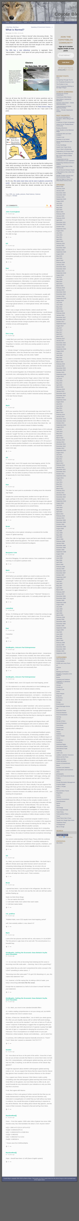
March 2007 (59, 590)
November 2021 (61, 224)
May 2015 (59, 383)
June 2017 (59, 330)
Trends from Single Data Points (65, 820)
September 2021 (61, 228)
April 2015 (59, 385)
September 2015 (61, 374)
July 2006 (59, 606)
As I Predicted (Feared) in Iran (65, 82)
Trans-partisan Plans (62, 814)
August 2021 (60, 231)
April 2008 (59, 562)
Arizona (58, 667)
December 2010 (61, 494)
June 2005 (59, 634)
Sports (58, 803)
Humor (58, 738)
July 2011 (59, 480)
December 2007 (61, 571)
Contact (61, 22)
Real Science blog (44, 106)
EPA (11, 194)
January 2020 (60, 264)
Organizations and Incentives (64, 769)
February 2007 (60, 592)
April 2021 (59, 239)
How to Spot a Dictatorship (64, 149)
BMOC (25, 22)
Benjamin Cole (11, 552)
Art (57, 669)
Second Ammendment (62, 799)
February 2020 (60, 262)
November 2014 (61, 395)
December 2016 (61, 342)
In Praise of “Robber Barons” (64, 153)
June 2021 (59, 235)
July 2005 (59, 632)
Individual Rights (61, 744)
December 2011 (61, 469)
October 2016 (60, 347)
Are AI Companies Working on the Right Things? (65, 86)
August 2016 (60, 351)
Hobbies (58, 734)
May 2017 (59, 332)
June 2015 (59, 380)
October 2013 (60, 423)
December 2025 (61, 193)
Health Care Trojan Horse (63, 147)
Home (7, 22)
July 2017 (59, 328)
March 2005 (59, 640)
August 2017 (60, 326)
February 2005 (60, 642)
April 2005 (59, 638)
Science (37, 194)
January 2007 (60, 594)
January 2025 (60, 216)
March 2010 (59, 514)
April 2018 (59, 309)
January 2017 (60, 340)
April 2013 (59, 435)
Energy (58, 702)
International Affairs (62, 746)
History (58, 731)
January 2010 (60, 518)
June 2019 (59, 279)
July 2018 (59, 302)
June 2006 (59, 609)
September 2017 (61, 323)
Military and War (61, 759)
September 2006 (61, 602)
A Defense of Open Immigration (65, 122)
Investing (59, 750)
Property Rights (60, 784)
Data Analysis (60, 693)
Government (60, 727)
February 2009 (60, 541)
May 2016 (59, 357)
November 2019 (61, 269)
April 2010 (59, 511)
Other (58, 771)
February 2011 (60, 490)
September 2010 (61, 501)
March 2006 (59, 615)
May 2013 (59, 433)
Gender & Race (60, 721)
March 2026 (59, 186)
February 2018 (60, 313)
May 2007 (59, 585)
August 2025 (60, 201)
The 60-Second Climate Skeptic (65, 170)
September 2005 (61, 628)
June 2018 (59, 304)
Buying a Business (61, 128)
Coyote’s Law (60, 137)
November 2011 (61, 471)
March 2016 (59, 361)
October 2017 (60, 321)
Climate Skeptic (16, 22)
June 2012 (59, 457)
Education (59, 700)
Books (58, 677)
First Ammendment (61, 714)
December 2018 (61, 292)
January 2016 (60, 366)
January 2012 (60, 467)
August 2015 (60, 376)
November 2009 (61, 522)
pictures (22, 194)
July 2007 (59, 581)
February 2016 (60, 364)
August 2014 (60, 402)
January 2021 (60, 245)
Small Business (60, 801)
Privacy (58, 780)
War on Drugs (60, 826)
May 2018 (59, 307)
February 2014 (60, 414)
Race (57, 788)
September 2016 (61, 349)
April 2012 (59, 461)
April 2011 (59, 486)
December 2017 (61, 317)
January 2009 (60, 543)
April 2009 (59, 537)
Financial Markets (61, 712)
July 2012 (59, 454)
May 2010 (59, 509)
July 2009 (59, 530)
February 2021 (60, 243)
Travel (58, 816)
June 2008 (59, 558)
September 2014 (61, 400)
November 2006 (61, 598)
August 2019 (60, 275)
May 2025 (59, 207)
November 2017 (61, 319)
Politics (58, 778)
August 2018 (60, 300)
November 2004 (61, 649)
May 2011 (59, 484)
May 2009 (59, 535)
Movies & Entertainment (63, 763)
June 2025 (59, 205)
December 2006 (61, 596)
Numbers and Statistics (63, 767)
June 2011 (59, 482)
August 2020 (60, 254)
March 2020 (59, 260)
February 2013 (60, 440)
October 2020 (60, 250)
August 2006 (60, 604)
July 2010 (59, 505)
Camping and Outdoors (63, 679)
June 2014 (59, 406)
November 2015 (61, 370)
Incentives (59, 742)
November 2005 (61, 623)
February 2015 (60, 389)
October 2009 (60, 524)
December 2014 (61, 393)
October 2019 (60, 271)
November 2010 (61, 497)
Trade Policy (60, 812)
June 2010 (59, 507)
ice (14, 194)
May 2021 (59, 237)
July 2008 (59, 556)
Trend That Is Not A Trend (63, 818)
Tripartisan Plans (61, 822)
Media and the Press (62, 757)
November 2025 (61, 195)
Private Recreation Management (65, 782)
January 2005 (60, 645)
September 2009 (61, 526)
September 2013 (61, 425)
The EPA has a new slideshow (18, 50)
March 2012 (59, 463)
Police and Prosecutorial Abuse (65, 776)
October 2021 (60, 226)
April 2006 (59, 613)
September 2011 (61, 476)
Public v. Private (61, 786)
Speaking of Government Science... (41, 27)
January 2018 (60, 315)
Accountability (60, 661)
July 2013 (59, 429)
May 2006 (59, 611)
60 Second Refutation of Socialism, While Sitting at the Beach (65, 118)
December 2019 (61, 266)
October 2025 (60, 197)
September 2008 (61, 552)
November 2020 (61, 247)
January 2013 (60, 442)
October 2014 (60, 397)
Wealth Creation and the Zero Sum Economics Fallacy (64, 176)
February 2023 (60, 218)
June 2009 (59, 533)
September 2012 (61, 450)
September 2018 (61, 298)
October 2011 (60, 473)
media (18, 194)
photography (60, 774)
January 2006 (60, 619)
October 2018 (60, 296)
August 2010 (60, 503)
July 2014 (59, 404)
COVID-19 (59, 687)
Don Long (9, 333)
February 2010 (60, 516)
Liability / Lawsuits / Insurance (65, 755)
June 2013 (59, 431)
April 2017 (59, 334)
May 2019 (59, 281)
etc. (57, 708)
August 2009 (60, 528)
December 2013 (61, 418)
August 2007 (60, 579)
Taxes (58, 805)
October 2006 (60, 600)
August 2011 (60, 478)
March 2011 (59, 488)
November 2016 (61, 345)
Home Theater (60, 736)
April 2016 (59, 359)
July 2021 (59, 233)
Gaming (58, 717)
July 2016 (59, 353)
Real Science (30, 194)
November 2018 (61, 294)
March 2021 (59, 241)
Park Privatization (36, 22)
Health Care (59, 729)
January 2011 (60, 492)
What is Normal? (15, 29)
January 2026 (60, 190)
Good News (59, 725)
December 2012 (61, 444)
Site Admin (59, 843)
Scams (58, 795)
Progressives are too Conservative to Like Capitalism (65, 159)
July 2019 (59, 277)
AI (57, 665)
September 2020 (61, 252)
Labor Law (59, 752)
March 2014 (59, 412)
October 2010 (60, 499)
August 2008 (60, 554)
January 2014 (60, 416)
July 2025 (59, 203)
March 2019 (59, 285)
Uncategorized (60, 824)
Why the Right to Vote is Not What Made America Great (64, 179)
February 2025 (60, 214)
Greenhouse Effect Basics (63, 97)
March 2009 (59, 539)
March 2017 (59, 336)
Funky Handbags (61, 145)
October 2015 (60, 372)
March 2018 (59, 311)
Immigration (59, 740)
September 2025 (61, 199)
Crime (58, 691)
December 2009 (61, 520)
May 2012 (59, 459)
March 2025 (59, 212)
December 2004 (61, 647)
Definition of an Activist (62, 139)
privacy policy (62, 70)
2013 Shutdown (60, 659)
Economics (59, 698)
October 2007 (60, 575)
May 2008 (59, 560)
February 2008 (60, 566)
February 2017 (60, 338)
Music (58, 765)
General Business (61, 723)
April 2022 (59, 220)
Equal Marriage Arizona (63, 706)
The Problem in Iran (62, 84)
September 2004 (61, 653)
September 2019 (61, 273)
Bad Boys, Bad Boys (13, 27)
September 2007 (61, 577)
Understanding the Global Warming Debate (63, 107)
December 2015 (61, 368)
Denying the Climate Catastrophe (62, 94)
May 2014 (59, 408)
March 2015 (59, 387)
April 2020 (59, 258)
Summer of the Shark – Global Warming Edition (65, 103)
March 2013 (59, 437)
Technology (59, 807)
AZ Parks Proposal (50, 22)
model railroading (61, 761)
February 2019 (60, 288)
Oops (58, 78)
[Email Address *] (65, 55)
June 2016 (59, 355)
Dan (7, 268)
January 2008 (60, 568)
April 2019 (59, 283)
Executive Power (61, 710)
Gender (58, 719)
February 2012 (60, 465)
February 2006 (60, 617)
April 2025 (59, 209)
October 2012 (60, 448)
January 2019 (60, 290)
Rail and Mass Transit (62, 791)
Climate (14, 195)
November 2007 (61, 573)
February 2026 (60, 188)
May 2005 (59, 636)
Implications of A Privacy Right (65, 151)
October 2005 (60, 625)
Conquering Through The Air (64, 80)
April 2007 (59, 587)
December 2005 (61, 621)
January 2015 (60, 391)
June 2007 (59, 583)
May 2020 (59, 256)
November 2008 (61, 547)
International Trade (61, 748)
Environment (60, 704)
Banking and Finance (62, 671)
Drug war (59, 695)
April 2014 (59, 410)
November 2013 (61, 421)
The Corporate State (62, 810)
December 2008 (61, 545)
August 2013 (60, 427)
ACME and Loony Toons (63, 663)
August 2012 (60, 452)
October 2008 (60, 549)
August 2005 (60, 630)
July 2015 (59, 378)
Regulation (59, 793)
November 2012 (61, 446)
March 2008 (59, 564)
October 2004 (60, 651)
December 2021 (61, 222)
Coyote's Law (60, 689)
